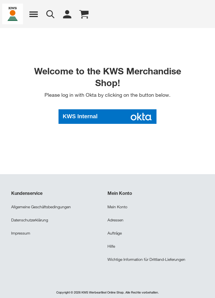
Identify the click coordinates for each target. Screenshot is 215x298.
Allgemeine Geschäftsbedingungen (41, 206)
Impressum (20, 232)
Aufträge (115, 232)
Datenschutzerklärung (29, 219)
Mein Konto (117, 206)
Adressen (115, 219)
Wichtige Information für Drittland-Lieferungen (146, 258)
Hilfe (111, 245)
